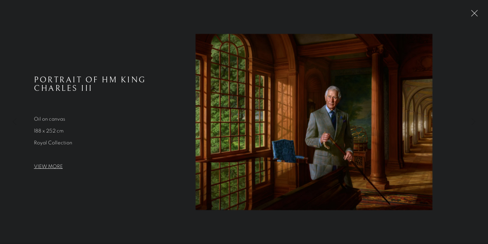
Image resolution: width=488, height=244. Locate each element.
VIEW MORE (48, 167)
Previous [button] (14, 122)
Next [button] (473, 122)
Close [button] (473, 15)
